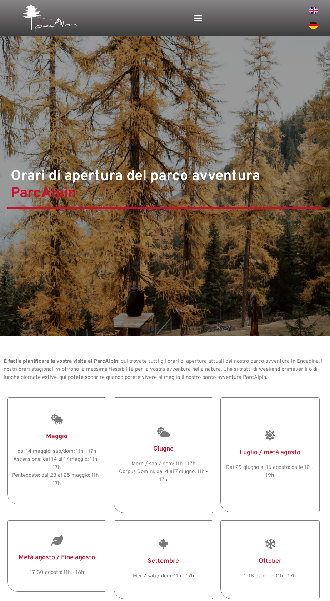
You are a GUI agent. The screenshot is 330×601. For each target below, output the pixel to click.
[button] (198, 18)
